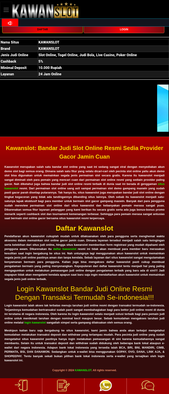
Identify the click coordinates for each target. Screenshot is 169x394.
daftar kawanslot (64, 249)
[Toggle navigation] (6, 10)
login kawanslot (35, 322)
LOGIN (124, 29)
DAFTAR (42, 29)
